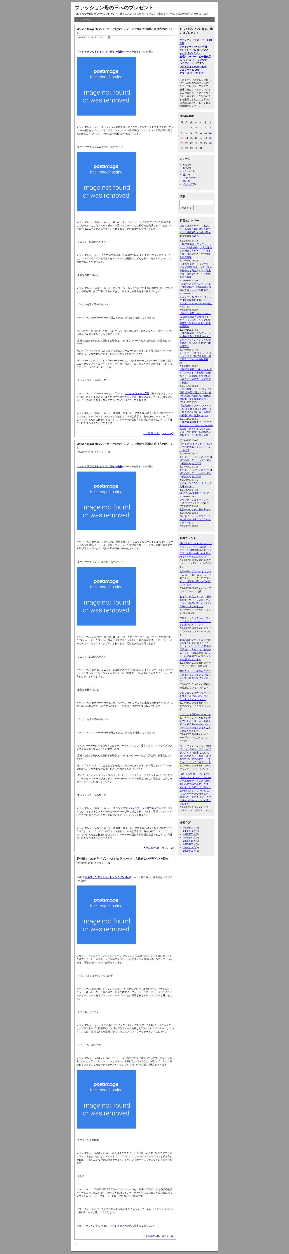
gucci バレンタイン (190, 53)
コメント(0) (168, 433)
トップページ (83, 19)
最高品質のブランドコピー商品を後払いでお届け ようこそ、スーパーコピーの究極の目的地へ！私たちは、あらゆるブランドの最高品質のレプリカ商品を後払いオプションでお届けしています (195, 649)
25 (205, 143)
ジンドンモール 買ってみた (194, 50)
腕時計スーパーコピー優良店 (195, 56)
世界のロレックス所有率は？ (195, 509)
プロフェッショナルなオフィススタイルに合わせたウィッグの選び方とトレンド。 (195, 621)
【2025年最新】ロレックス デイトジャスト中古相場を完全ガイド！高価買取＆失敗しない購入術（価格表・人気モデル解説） (196, 376)
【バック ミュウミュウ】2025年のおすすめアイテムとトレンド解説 (196, 447)
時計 (185, 164)
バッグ (186, 171)
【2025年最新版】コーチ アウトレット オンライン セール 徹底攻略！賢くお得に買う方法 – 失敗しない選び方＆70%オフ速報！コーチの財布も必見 (196, 429)
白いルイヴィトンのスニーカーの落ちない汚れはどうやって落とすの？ (195, 519)
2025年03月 (189, 850)
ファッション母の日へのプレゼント (114, 7)
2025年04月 (189, 847)
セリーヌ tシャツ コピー (193, 73)
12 (210, 132)
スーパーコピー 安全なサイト (195, 60)
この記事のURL (151, 433)
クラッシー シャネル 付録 (193, 46)
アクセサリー (190, 177)
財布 (185, 168)
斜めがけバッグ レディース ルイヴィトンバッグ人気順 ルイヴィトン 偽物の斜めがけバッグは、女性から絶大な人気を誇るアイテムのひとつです (196, 550)
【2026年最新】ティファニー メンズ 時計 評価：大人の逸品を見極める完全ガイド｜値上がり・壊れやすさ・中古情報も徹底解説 (196, 251)
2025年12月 (189, 837)
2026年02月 (189, 831)
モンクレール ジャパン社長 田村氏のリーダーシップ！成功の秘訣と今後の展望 (196, 460)
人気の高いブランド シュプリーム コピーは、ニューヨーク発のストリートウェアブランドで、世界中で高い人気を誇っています (195, 578)
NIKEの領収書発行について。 (195, 493)
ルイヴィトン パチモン (192, 63)
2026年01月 (189, 834)
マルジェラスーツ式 (121, 1225)
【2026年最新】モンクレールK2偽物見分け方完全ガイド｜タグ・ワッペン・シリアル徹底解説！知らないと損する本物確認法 (195, 320)
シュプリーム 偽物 (189, 69)
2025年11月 (189, 840)
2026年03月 (189, 827)
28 (186, 148)
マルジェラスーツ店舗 (137, 393)
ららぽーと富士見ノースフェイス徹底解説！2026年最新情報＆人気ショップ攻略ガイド (195, 287)
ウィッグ (188, 184)
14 (186, 138)
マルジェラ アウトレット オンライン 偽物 (99, 51)
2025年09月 (189, 844)
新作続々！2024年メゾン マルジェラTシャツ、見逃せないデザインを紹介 (122, 858)
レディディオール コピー (193, 66)
